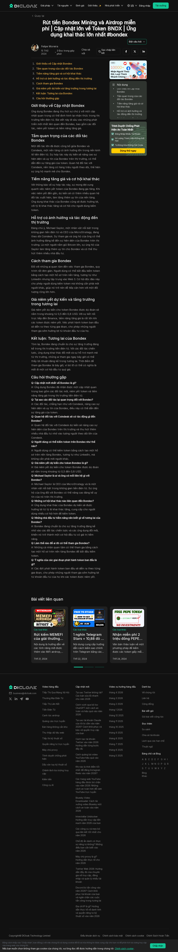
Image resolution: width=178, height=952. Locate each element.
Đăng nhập (144, 5)
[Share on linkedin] (16, 698)
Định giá (80, 5)
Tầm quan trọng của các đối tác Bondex (59, 68)
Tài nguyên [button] (64, 5)
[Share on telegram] (21, 698)
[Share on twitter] (10, 698)
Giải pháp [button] (47, 5)
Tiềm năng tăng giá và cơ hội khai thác (58, 73)
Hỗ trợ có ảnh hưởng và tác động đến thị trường (64, 78)
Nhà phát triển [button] (114, 5)
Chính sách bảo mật (113, 935)
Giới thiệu (93, 5)
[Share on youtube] (27, 698)
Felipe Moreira (49, 46)
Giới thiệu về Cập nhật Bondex (54, 63)
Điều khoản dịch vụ (90, 935)
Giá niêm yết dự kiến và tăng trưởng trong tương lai (66, 88)
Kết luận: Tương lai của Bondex (54, 93)
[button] (132, 5)
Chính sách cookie (134, 935)
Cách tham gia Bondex (49, 83)
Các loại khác (41, 629)
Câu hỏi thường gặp (47, 98)
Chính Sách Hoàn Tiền (157, 935)
